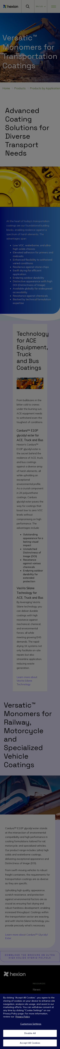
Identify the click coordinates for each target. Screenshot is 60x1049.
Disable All (30, 1034)
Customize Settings (30, 1024)
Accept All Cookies (30, 1043)
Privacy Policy (23, 1017)
